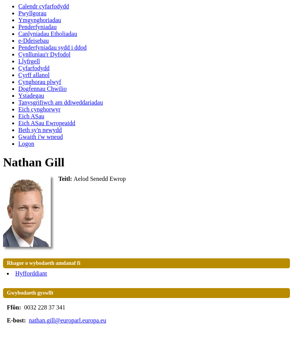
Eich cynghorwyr (39, 109)
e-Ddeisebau (33, 40)
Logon (26, 143)
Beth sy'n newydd (40, 130)
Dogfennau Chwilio (42, 88)
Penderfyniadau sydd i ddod (52, 47)
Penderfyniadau (37, 27)
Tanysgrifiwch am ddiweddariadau (60, 102)
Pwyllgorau (32, 13)
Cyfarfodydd (34, 68)
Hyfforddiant (31, 273)
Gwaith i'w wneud (40, 137)
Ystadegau (31, 95)
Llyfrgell (29, 61)
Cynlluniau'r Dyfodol (44, 54)
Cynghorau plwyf (39, 82)
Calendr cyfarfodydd (43, 6)
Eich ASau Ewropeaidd (46, 123)
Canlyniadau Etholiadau (47, 34)
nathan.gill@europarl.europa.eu (67, 320)
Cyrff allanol (34, 75)
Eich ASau (31, 116)
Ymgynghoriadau (39, 20)
